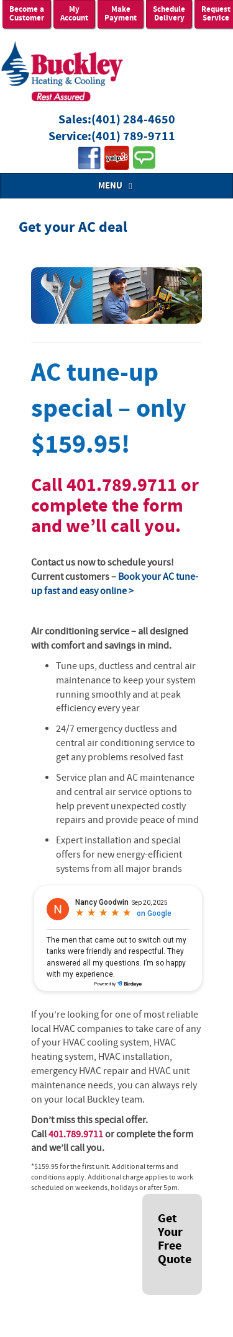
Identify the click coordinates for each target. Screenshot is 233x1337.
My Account (74, 14)
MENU (116, 185)
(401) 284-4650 (133, 120)
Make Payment (120, 14)
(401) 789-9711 (133, 136)
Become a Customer (26, 14)
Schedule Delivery (169, 14)
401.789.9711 (121, 486)
